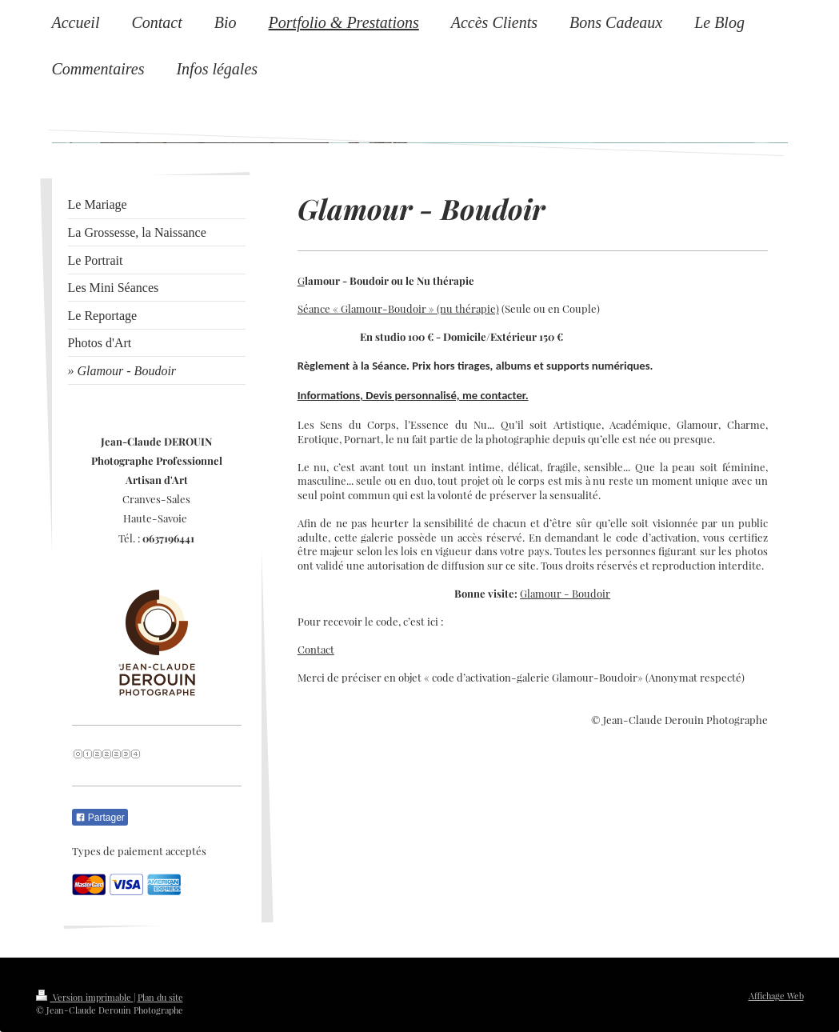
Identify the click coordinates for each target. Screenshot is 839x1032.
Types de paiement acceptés (139, 851)
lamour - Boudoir (568, 593)
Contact (316, 649)
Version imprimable (85, 997)
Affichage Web (776, 996)
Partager (100, 817)
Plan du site (160, 997)
